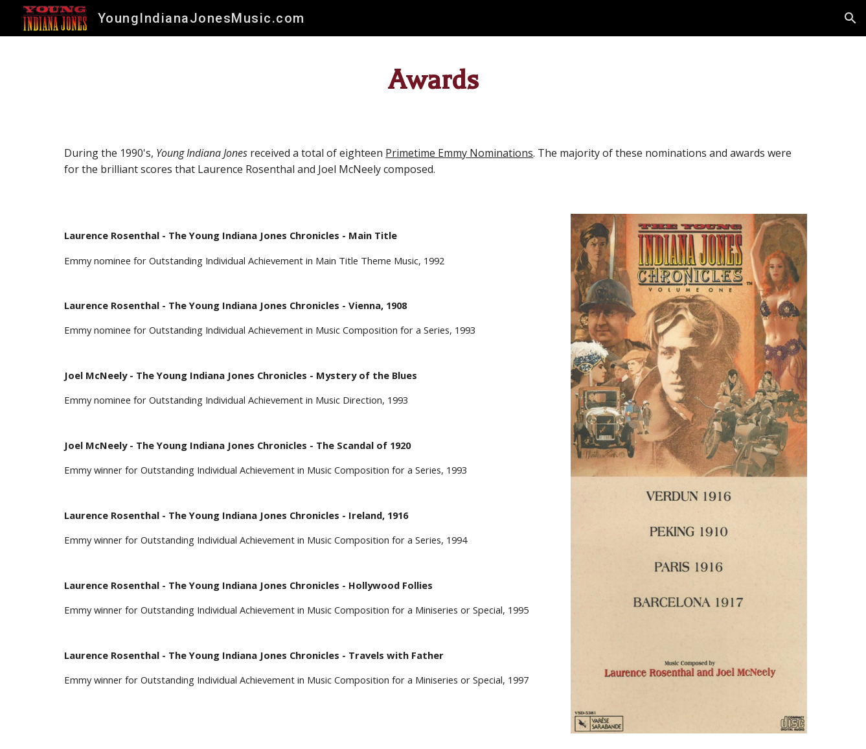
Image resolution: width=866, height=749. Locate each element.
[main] (432, 80)
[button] (850, 18)
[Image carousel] (689, 473)
